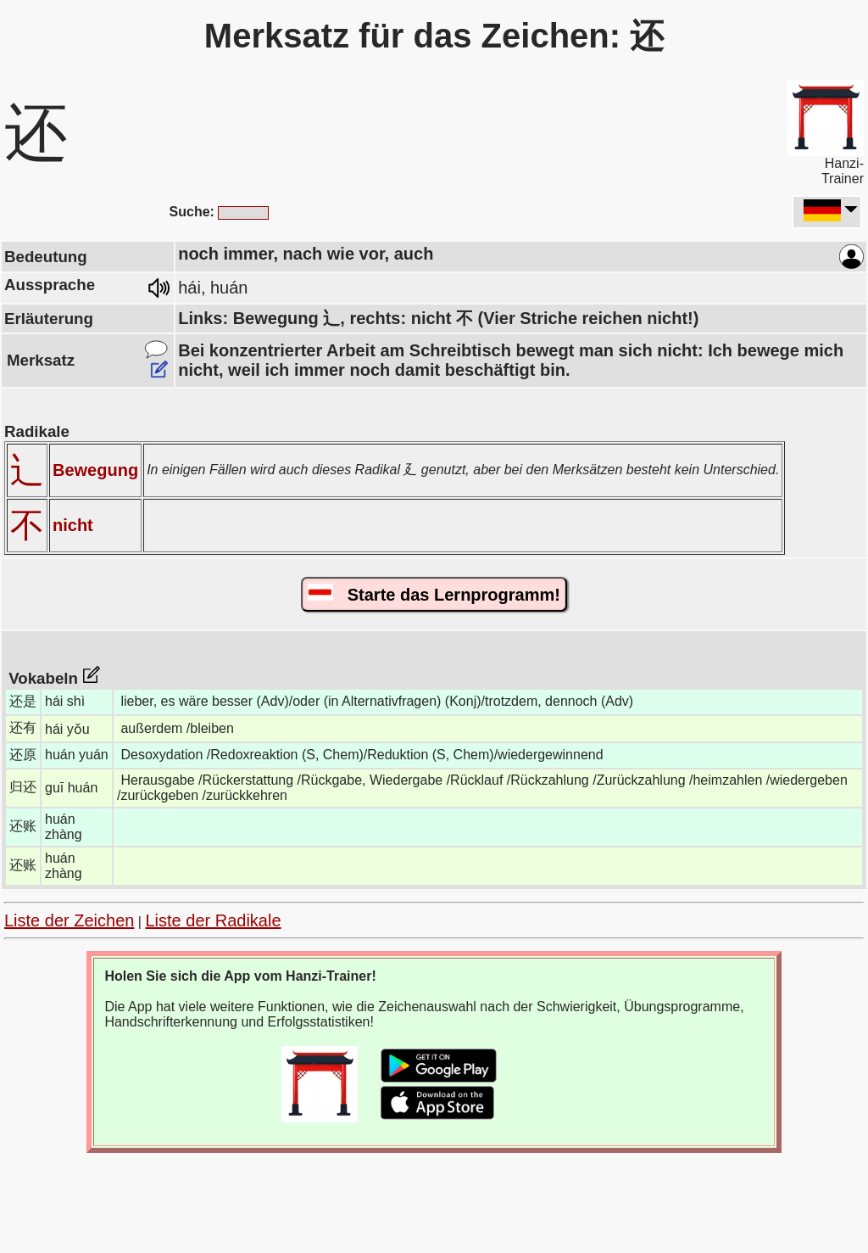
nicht (73, 525)
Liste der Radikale (213, 920)
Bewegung (95, 470)
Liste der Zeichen (69, 920)
